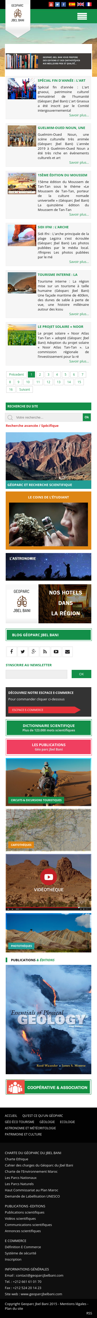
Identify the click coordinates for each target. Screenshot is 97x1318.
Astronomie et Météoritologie (30, 1128)
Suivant (24, 389)
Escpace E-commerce (27, 710)
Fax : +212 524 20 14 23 (23, 1287)
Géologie (47, 1122)
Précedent (16, 374)
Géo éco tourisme (19, 1122)
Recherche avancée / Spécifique (32, 425)
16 (11, 389)
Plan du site (14, 1308)
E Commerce (15, 1240)
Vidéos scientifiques (20, 1218)
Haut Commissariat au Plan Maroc (31, 1190)
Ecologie (67, 1122)
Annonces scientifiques (23, 1231)
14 (69, 382)
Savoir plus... (79, 115)
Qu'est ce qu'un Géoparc (43, 1116)
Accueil (11, 1116)
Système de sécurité (20, 1253)
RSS (89, 1313)
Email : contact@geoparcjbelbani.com (34, 1275)
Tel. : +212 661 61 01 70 (23, 1281)
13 (59, 382)
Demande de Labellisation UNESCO (32, 1196)
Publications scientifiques (24, 1212)
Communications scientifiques (28, 1224)
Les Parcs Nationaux (21, 1177)
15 (79, 382)
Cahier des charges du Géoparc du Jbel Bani (39, 1165)
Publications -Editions (25, 1206)
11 (38, 382)
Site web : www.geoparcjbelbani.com (33, 1294)
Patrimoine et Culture (23, 1134)
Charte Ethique (16, 1159)
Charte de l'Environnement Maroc (31, 1171)
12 (48, 382)
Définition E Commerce (23, 1247)
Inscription (13, 1259)
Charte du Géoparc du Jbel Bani (33, 1152)
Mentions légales (73, 1303)
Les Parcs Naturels (19, 1183)
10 (28, 382)
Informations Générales (27, 1269)
